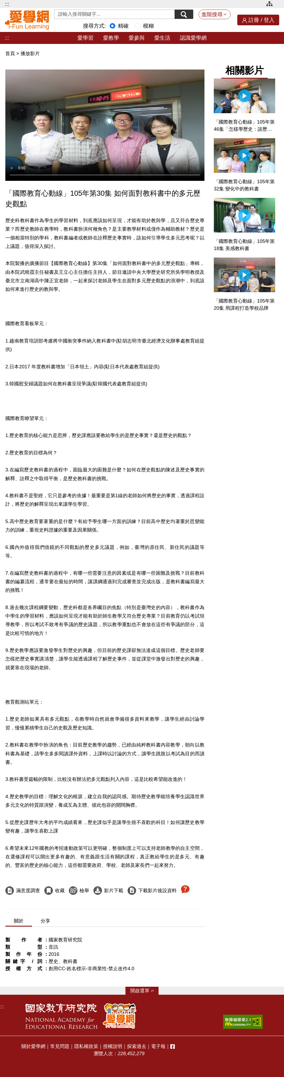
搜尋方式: (94, 26)
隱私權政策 (86, 1046)
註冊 (253, 20)
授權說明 (112, 1046)
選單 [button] (144, 990)
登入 (269, 20)
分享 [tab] (45, 921)
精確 (123, 26)
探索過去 (136, 1046)
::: (7, 4)
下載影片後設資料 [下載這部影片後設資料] (157, 890)
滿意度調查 (28, 890)
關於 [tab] (18, 921)
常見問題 (59, 1046)
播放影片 (30, 53)
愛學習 (85, 38)
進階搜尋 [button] (212, 14)
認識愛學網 (193, 38)
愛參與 (137, 38)
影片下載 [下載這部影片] (113, 890)
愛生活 (162, 38)
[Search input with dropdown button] (114, 14)
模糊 (148, 26)
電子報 (158, 1046)
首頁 (10, 53)
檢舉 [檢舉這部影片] (84, 890)
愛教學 (111, 38)
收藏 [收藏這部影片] (60, 890)
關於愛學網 (33, 1046)
